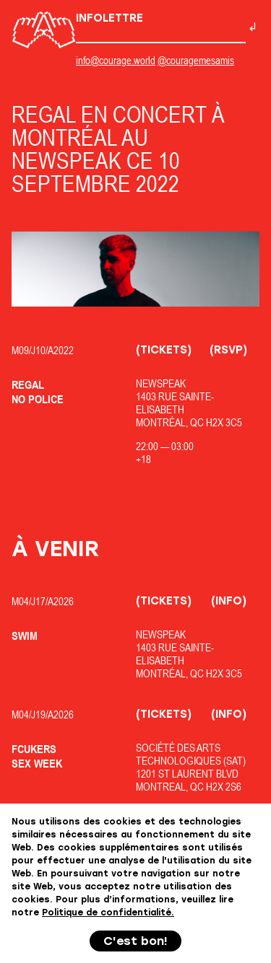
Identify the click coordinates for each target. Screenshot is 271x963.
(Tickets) (164, 349)
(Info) (228, 600)
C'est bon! (135, 941)
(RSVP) (228, 349)
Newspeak (161, 383)
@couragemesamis (196, 60)
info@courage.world (115, 60)
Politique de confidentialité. (108, 912)
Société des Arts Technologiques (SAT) (191, 754)
